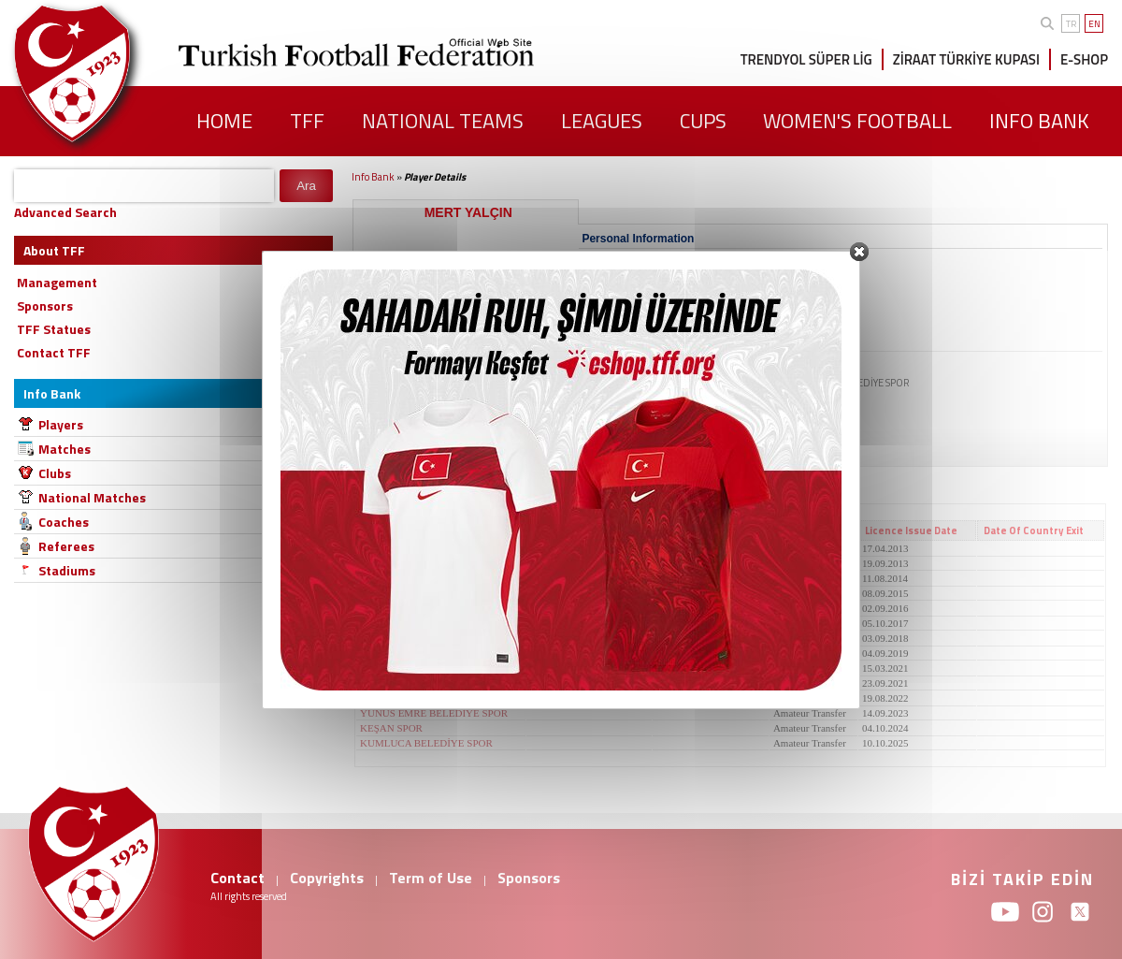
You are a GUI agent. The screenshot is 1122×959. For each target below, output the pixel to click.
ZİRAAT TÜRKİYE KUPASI (966, 59)
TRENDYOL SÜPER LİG (806, 59)
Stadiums (66, 570)
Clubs (54, 473)
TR (1071, 24)
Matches (64, 448)
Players (60, 424)
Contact (237, 877)
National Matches (92, 497)
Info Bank (373, 176)
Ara (306, 186)
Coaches (63, 521)
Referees (66, 546)
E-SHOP (1084, 59)
